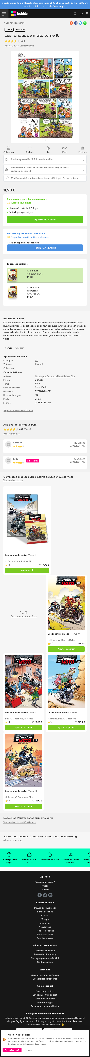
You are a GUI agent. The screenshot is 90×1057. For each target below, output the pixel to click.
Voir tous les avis (11, 433)
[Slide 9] (62, 139)
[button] (16, 97)
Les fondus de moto (16, 22)
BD (36, 360)
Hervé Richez (63, 376)
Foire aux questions (45, 991)
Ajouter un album (45, 962)
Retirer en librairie (45, 247)
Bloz (73, 376)
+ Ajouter (19, 348)
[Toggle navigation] (4, 13)
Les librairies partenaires (45, 978)
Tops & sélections (45, 930)
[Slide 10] (66, 139)
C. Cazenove (11, 561)
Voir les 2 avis (11, 45)
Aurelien (17, 442)
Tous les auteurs (45, 938)
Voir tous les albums (13, 480)
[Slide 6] (47, 139)
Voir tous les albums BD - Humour (19, 822)
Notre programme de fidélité (45, 958)
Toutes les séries (45, 934)
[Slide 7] (52, 139)
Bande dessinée (45, 911)
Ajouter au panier (45, 219)
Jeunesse (45, 923)
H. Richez (23, 561)
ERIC (15, 459)
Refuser (28, 1050)
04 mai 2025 (79, 443)
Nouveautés (45, 927)
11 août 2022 (79, 459)
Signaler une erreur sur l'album (18, 410)
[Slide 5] (43, 139)
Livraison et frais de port (45, 994)
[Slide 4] (38, 139)
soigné (29, 212)
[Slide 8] (57, 139)
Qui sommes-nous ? (45, 882)
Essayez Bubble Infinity (45, 954)
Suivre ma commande (45, 998)
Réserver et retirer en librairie (45, 1006)
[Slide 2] (28, 139)
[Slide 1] (24, 139)
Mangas (45, 919)
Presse (45, 885)
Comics (45, 915)
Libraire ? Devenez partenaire (45, 975)
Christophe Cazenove (46, 376)
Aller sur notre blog (12, 840)
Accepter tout (12, 1050)
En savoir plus (59, 6)
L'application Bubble (45, 950)
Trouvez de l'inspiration (45, 907)
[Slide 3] (33, 139)
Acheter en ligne (45, 1002)
